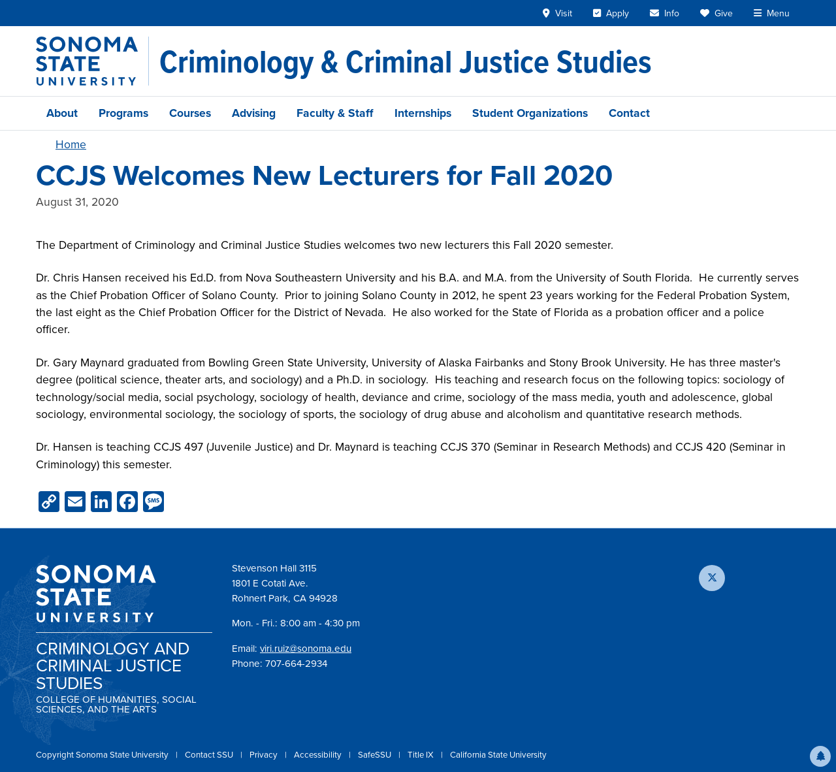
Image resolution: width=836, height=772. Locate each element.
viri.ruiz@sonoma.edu (305, 648)
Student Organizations (530, 113)
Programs (123, 113)
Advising (254, 113)
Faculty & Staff (335, 113)
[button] (820, 756)
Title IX (422, 754)
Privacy (264, 754)
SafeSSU (375, 754)
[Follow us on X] (712, 578)
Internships (422, 113)
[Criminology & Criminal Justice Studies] (405, 61)
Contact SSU (210, 754)
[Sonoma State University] (92, 61)
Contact (629, 113)
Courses (190, 113)
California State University (498, 754)
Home (71, 144)
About (62, 113)
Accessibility (319, 754)
